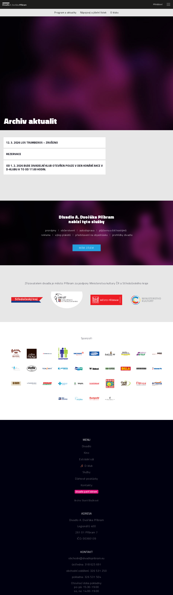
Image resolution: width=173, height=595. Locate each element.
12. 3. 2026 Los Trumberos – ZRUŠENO (32, 142)
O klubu (114, 12)
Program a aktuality (65, 12)
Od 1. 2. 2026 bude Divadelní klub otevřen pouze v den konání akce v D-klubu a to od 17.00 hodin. (54, 167)
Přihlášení (157, 4)
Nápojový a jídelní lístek (93, 12)
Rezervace (13, 154)
